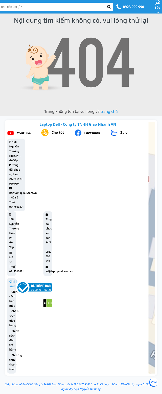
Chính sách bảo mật (14, 299)
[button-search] (109, 7)
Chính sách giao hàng (14, 318)
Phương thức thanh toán (15, 362)
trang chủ (109, 111)
